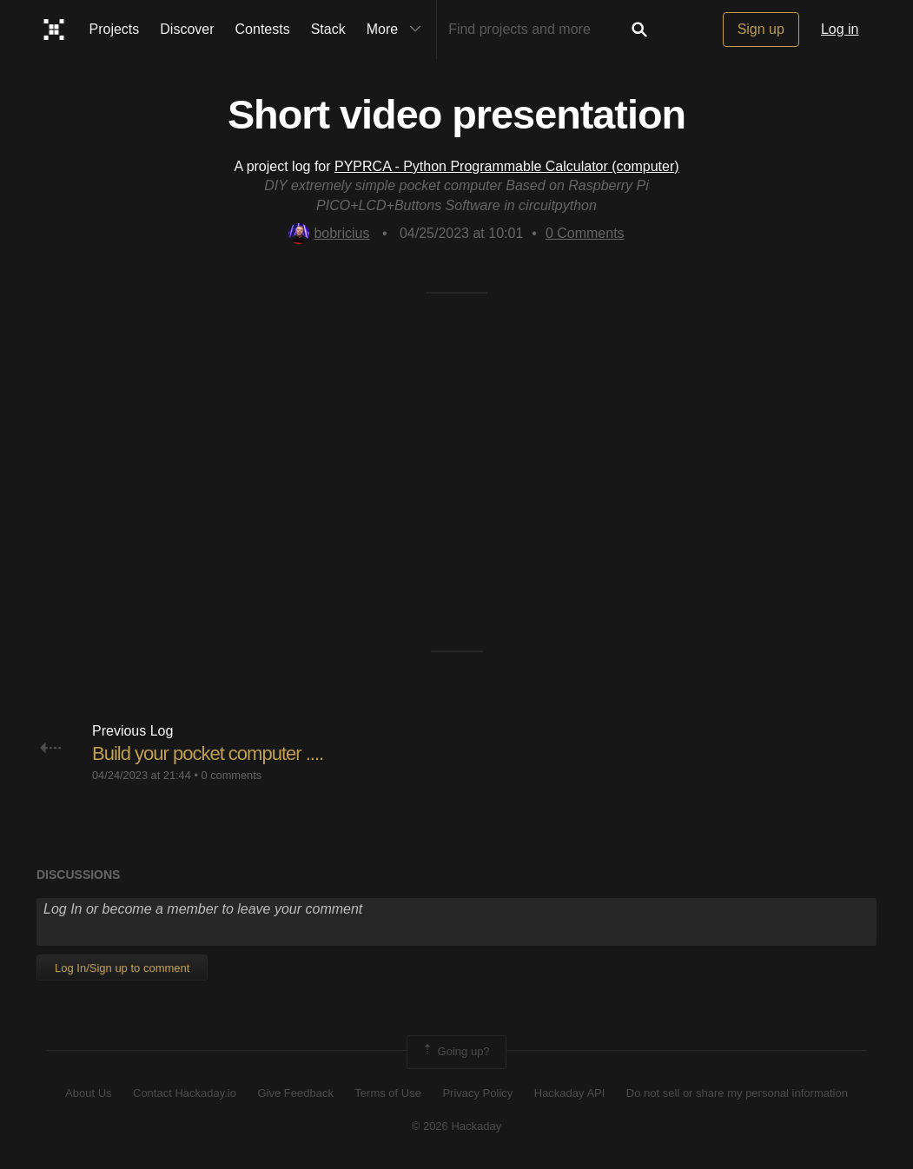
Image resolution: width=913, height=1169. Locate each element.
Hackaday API (569, 1093)
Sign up (761, 29)
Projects (114, 29)
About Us (88, 1093)
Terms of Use (387, 1093)
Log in (840, 29)
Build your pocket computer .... (207, 753)
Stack (328, 29)
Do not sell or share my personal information (737, 1093)
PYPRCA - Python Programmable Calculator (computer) (506, 166)
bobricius (328, 233)
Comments (585, 233)
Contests (262, 29)
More (398, 29)
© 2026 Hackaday (457, 1126)
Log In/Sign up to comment (122, 967)
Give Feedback (295, 1093)
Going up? (455, 1051)
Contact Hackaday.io (184, 1093)
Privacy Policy (477, 1093)
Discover (187, 29)
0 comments (231, 775)
